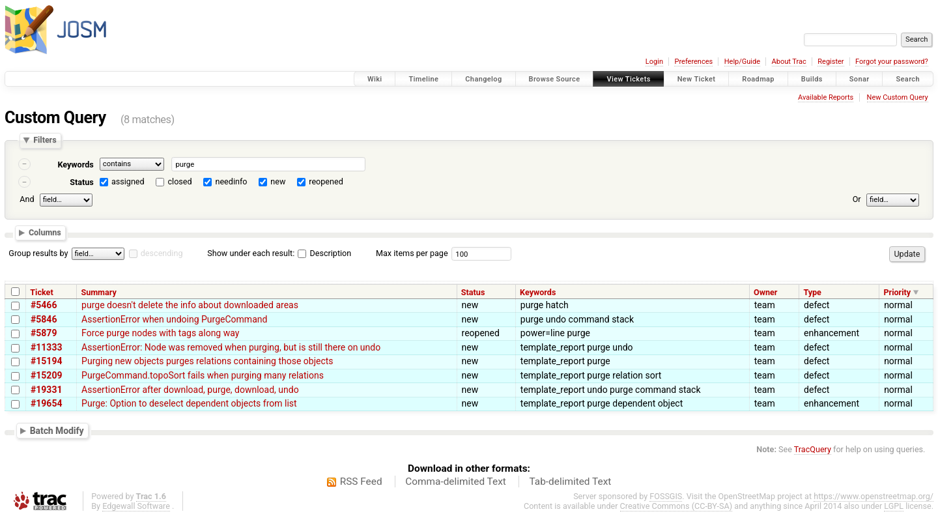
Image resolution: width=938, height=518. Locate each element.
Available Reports (825, 97)
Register (830, 61)
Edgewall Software (136, 506)
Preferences (693, 61)
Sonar (859, 79)
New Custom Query (897, 97)
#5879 (44, 333)
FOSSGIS (665, 496)
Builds (812, 79)
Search (908, 79)
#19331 (46, 389)
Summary (98, 292)
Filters (44, 140)
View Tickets (628, 79)
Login (654, 61)
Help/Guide (742, 61)
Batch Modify (57, 430)
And (27, 199)
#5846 (44, 319)
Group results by (38, 253)
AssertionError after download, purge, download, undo (190, 389)
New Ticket (696, 79)
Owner (765, 292)
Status (82, 182)
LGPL (893, 506)
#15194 (46, 361)
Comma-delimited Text (455, 481)
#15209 (46, 375)
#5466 (44, 305)
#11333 (46, 347)
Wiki (374, 79)
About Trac (789, 61)
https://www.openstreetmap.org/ (873, 496)
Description (324, 253)
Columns (45, 233)
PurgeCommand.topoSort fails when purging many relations (202, 375)
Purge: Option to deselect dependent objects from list (189, 403)
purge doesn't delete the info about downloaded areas (189, 305)
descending (162, 253)
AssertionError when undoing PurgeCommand (174, 319)
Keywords (75, 164)
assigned (128, 181)
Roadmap (758, 79)
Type (812, 292)
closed (180, 181)
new (277, 181)
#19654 (46, 403)
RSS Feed (361, 481)
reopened (326, 181)
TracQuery (812, 449)
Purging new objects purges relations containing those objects (207, 361)
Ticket (41, 292)
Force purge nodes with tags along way (160, 333)
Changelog (483, 79)
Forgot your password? (891, 61)
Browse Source (554, 79)
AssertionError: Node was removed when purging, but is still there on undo (230, 347)
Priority (897, 292)
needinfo (231, 181)
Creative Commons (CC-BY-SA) (676, 506)
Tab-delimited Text (570, 481)
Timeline (423, 79)
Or (857, 199)
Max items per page (412, 253)
